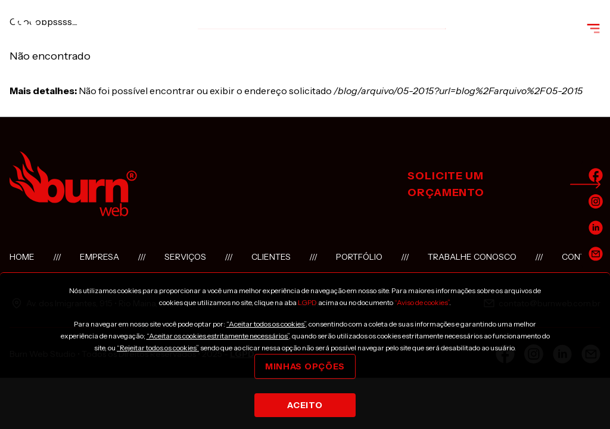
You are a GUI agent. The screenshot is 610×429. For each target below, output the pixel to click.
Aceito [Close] (304, 405)
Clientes (271, 256)
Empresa (99, 256)
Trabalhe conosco (472, 256)
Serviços (185, 256)
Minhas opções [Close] (305, 366)
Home (22, 256)
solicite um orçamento (503, 184)
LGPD (307, 302)
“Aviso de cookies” (421, 302)
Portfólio (359, 256)
